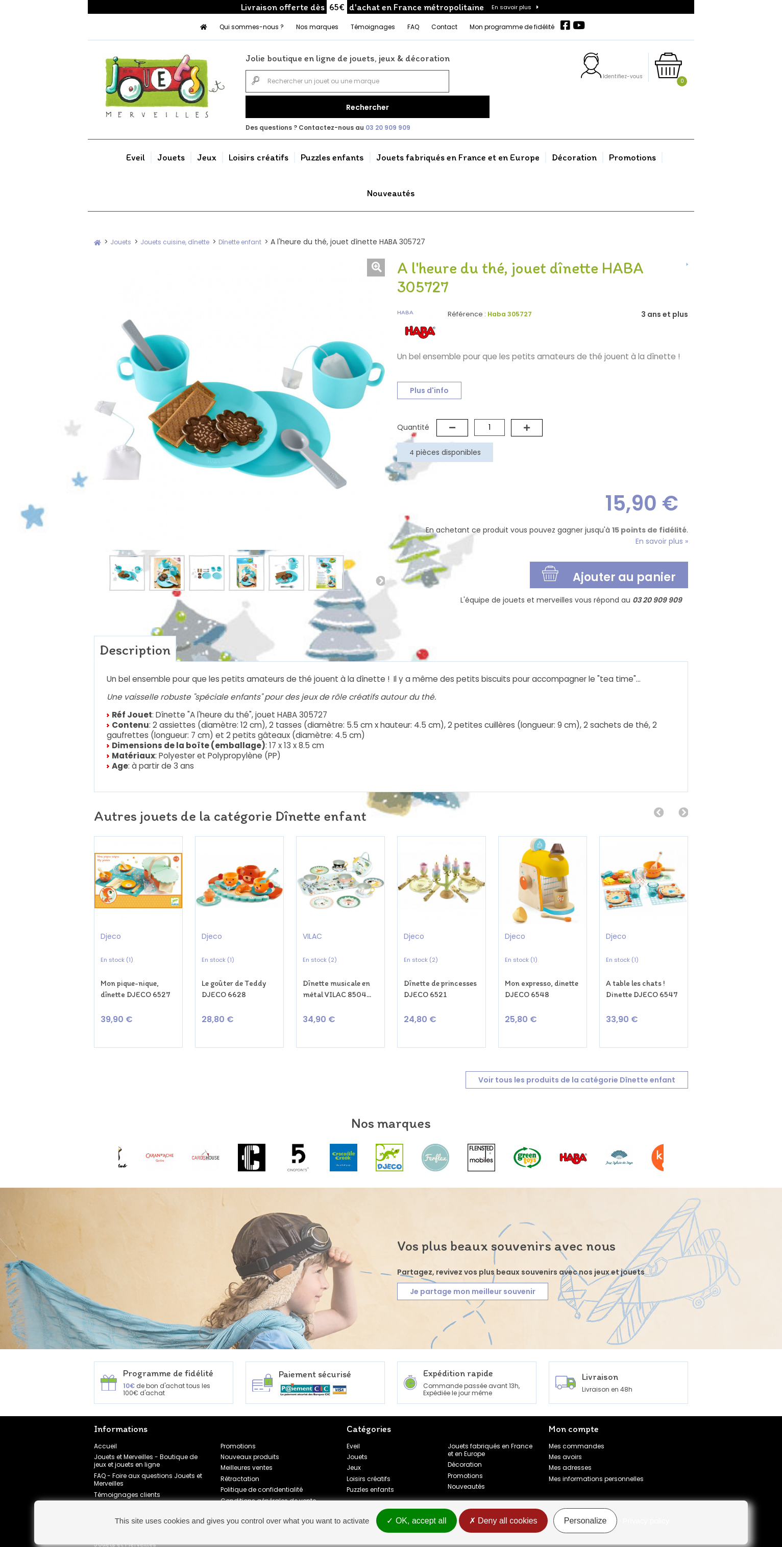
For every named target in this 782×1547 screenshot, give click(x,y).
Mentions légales (247, 1491)
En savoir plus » (662, 537)
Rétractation (240, 1458)
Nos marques (317, 26)
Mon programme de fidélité (512, 26)
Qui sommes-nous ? (251, 26)
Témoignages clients (127, 1474)
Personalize (585, 1522)
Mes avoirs (565, 1436)
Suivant (380, 576)
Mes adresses (570, 1447)
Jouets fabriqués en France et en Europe (458, 152)
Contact (444, 26)
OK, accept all (416, 1522)
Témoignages (373, 26)
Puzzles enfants (332, 152)
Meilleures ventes (247, 1447)
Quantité (413, 423)
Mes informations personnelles (596, 1458)
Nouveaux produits (250, 1436)
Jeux (206, 152)
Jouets (171, 152)
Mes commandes (576, 1425)
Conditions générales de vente (268, 1480)
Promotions (632, 152)
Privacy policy (646, 1522)
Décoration (574, 152)
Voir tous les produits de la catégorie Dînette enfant (576, 1059)
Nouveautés (391, 188)
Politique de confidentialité (262, 1469)
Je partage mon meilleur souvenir (472, 1271)
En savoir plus (511, 7)
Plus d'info (429, 386)
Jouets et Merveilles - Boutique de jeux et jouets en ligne (146, 1440)
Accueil (105, 1425)
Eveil (135, 152)
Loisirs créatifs (258, 152)
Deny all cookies (503, 1522)
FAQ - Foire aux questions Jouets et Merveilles (148, 1459)
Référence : (467, 309)
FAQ (413, 26)
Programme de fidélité (128, 1485)
